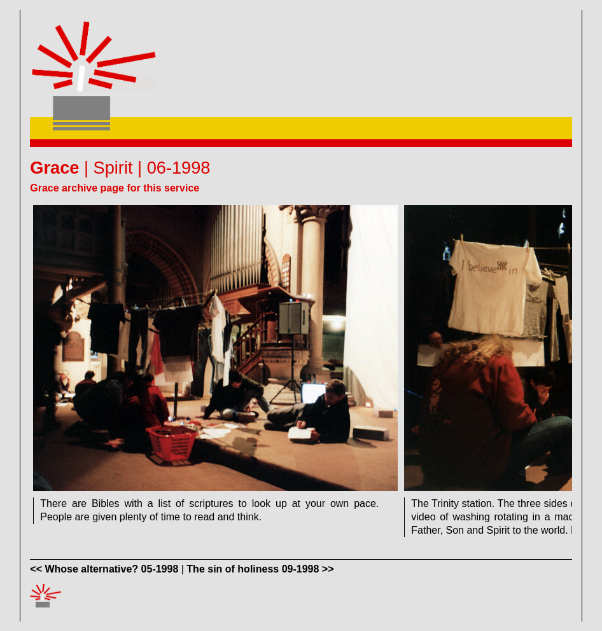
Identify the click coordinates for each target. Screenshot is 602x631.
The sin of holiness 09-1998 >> (259, 569)
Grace (54, 167)
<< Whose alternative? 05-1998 (104, 569)
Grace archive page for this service (114, 188)
